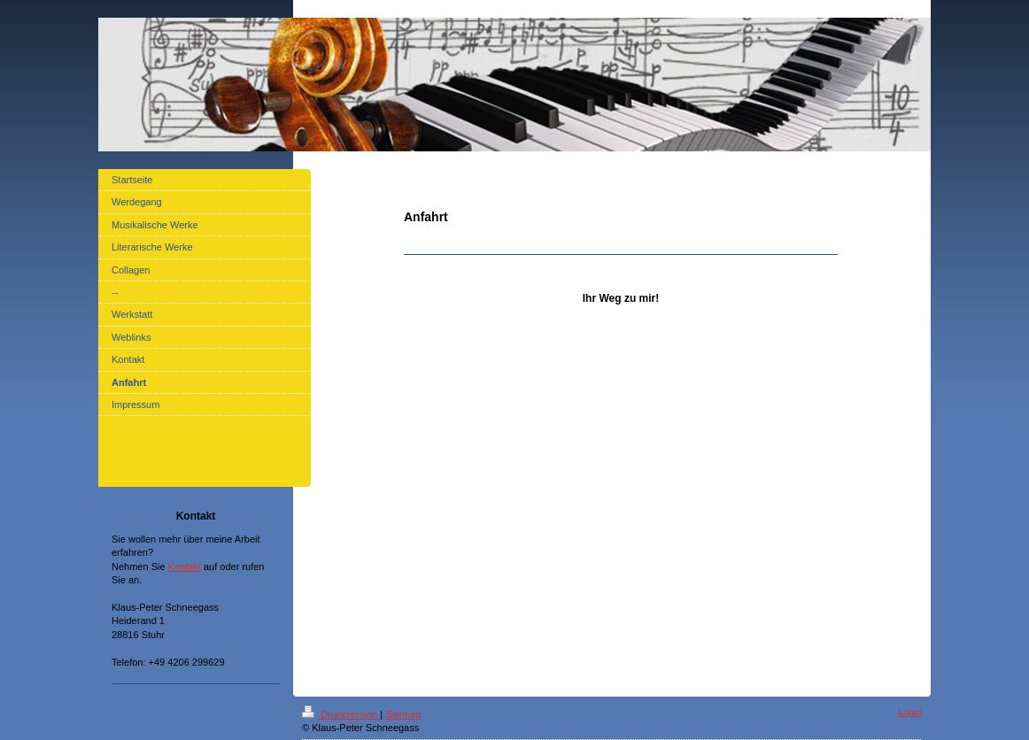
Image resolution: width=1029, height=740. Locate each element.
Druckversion (341, 714)
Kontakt (184, 566)
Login (910, 711)
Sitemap (403, 714)
